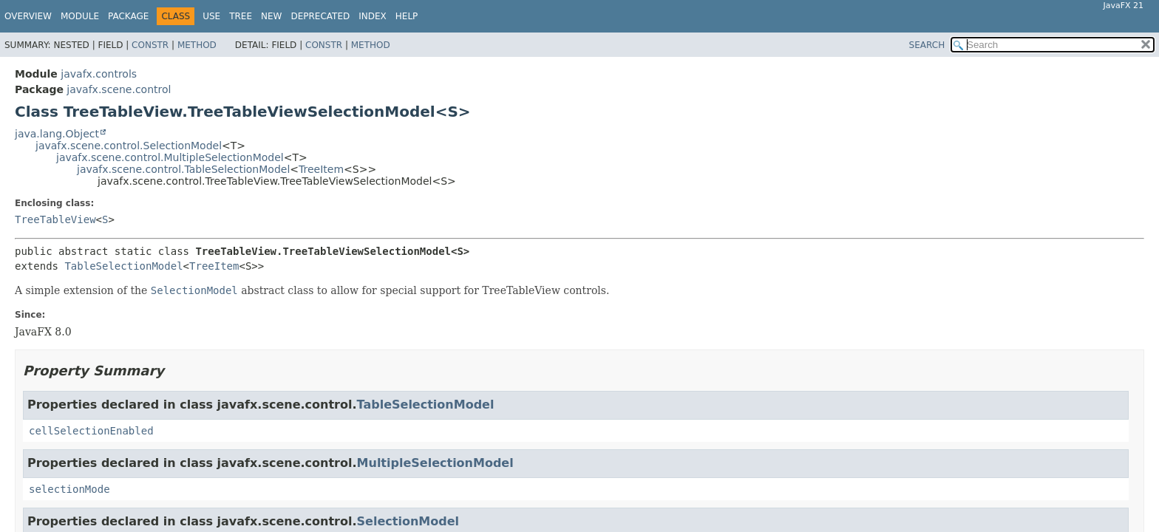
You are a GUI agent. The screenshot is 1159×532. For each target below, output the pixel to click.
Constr (150, 45)
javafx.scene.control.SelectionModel (128, 145)
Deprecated (320, 16)
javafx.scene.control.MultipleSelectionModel (170, 157)
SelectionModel (408, 521)
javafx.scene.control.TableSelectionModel (183, 169)
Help (406, 16)
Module (80, 16)
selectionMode (69, 489)
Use (211, 16)
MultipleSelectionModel (435, 463)
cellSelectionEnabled (91, 431)
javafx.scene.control (119, 89)
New (271, 16)
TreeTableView (55, 219)
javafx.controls (99, 74)
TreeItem (321, 169)
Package (128, 16)
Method (197, 45)
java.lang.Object (57, 134)
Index (372, 16)
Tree (240, 16)
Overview (28, 16)
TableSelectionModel (123, 266)
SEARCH (927, 45)
